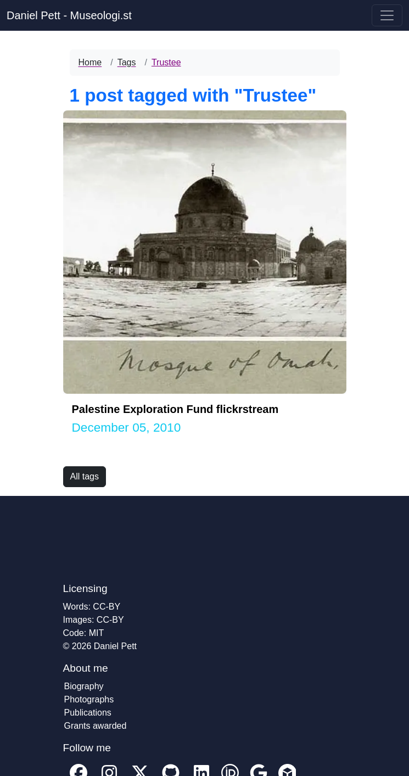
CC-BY (106, 606)
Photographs (89, 699)
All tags (84, 476)
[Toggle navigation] (387, 15)
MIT (96, 633)
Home (90, 62)
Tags (126, 62)
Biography (84, 686)
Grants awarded (95, 725)
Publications (87, 712)
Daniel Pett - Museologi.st (69, 15)
